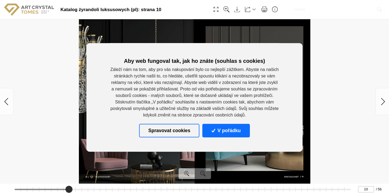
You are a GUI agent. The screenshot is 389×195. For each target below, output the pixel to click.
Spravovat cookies (169, 130)
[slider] (69, 189)
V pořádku (226, 130)
